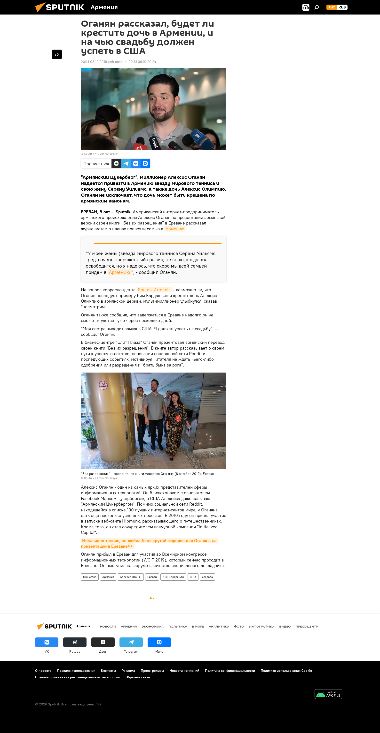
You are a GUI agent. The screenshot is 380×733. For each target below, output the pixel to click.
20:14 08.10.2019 (94, 62)
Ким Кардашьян (173, 577)
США (193, 577)
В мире (198, 626)
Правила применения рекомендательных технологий (77, 677)
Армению (175, 229)
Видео (285, 626)
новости (108, 626)
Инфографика (261, 626)
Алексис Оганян (131, 577)
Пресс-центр (307, 626)
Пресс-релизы (152, 670)
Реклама (128, 670)
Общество (89, 577)
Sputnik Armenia (154, 289)
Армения (108, 577)
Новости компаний (184, 670)
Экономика (153, 626)
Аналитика (219, 626)
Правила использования (76, 670)
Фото (239, 626)
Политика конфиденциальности (230, 670)
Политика (177, 626)
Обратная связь (138, 677)
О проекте (43, 670)
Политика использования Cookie (286, 670)
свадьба (207, 577)
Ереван (152, 577)
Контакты (108, 670)
